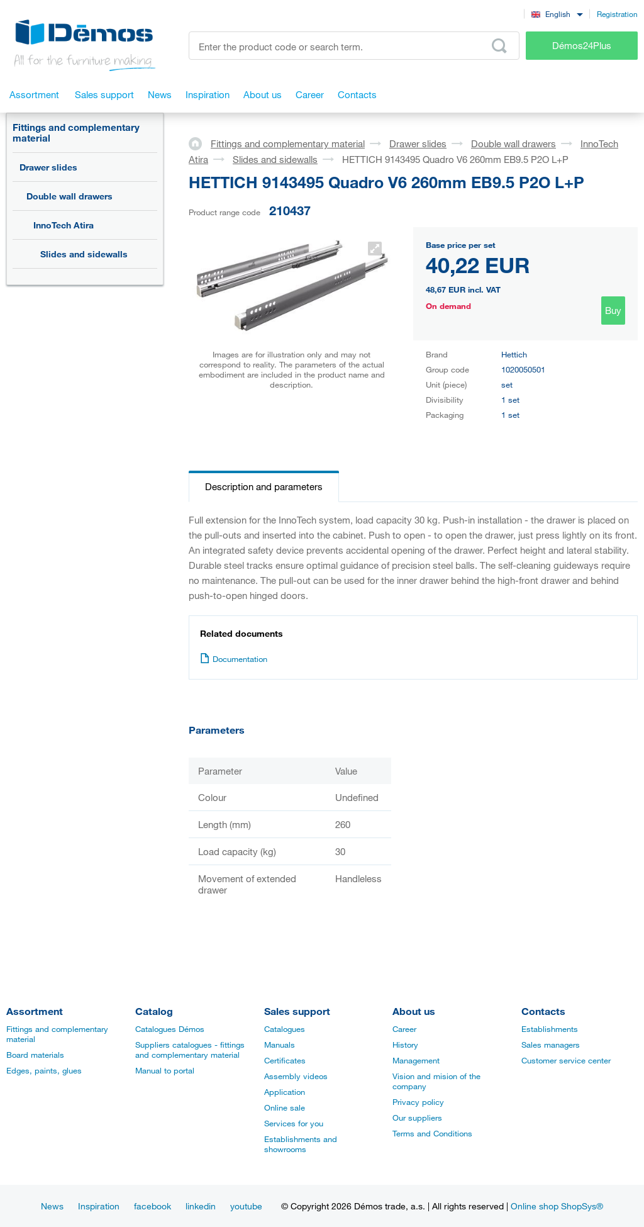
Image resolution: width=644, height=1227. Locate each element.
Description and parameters (264, 486)
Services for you (293, 1123)
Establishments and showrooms (300, 1144)
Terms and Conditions (432, 1133)
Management (416, 1060)
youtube (246, 1206)
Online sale (284, 1107)
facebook (152, 1206)
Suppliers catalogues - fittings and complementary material (190, 1049)
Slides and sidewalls (84, 254)
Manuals (279, 1044)
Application (284, 1092)
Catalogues (284, 1029)
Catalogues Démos (169, 1029)
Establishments (549, 1029)
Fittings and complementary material (76, 132)
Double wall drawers (69, 196)
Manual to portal (164, 1070)
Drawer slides (48, 167)
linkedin (201, 1206)
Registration (617, 14)
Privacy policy (418, 1102)
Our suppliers (417, 1117)
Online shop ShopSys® (557, 1206)
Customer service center (566, 1060)
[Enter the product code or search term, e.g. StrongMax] (354, 45)
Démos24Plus (581, 45)
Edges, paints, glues (44, 1070)
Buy (613, 310)
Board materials (35, 1055)
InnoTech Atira (63, 225)
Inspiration (98, 1206)
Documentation (233, 659)
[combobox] (557, 13)
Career (404, 1029)
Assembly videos (296, 1076)
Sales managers (550, 1044)
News (52, 1206)
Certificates (285, 1060)
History (405, 1044)
